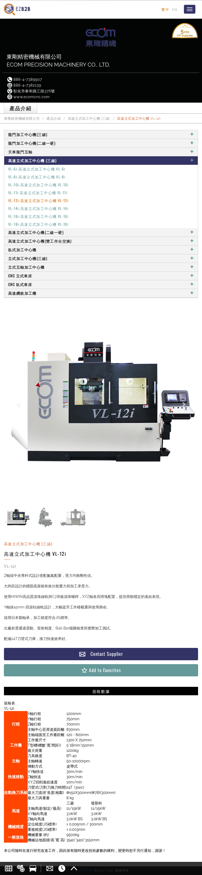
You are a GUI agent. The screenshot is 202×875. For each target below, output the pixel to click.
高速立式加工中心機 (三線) (89, 119)
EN (175, 9)
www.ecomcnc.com (28, 97)
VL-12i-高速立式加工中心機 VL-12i (38, 200)
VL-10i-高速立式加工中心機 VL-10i (38, 184)
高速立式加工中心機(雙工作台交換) (101, 241)
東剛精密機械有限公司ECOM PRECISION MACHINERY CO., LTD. (58, 60)
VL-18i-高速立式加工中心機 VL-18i (38, 224)
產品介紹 (54, 119)
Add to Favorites (101, 670)
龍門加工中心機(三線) (101, 134)
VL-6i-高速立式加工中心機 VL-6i (36, 169)
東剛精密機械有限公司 (22, 119)
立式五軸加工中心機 (101, 267)
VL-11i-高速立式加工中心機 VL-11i (37, 192)
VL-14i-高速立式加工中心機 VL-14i (38, 208)
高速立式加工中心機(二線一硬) (101, 232)
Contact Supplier (101, 653)
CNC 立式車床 (101, 275)
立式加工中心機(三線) (101, 258)
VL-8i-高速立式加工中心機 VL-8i (36, 176)
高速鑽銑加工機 (101, 293)
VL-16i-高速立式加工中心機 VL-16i (38, 216)
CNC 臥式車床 (101, 284)
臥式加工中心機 (101, 249)
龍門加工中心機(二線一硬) (101, 143)
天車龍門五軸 (101, 151)
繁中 (165, 9)
